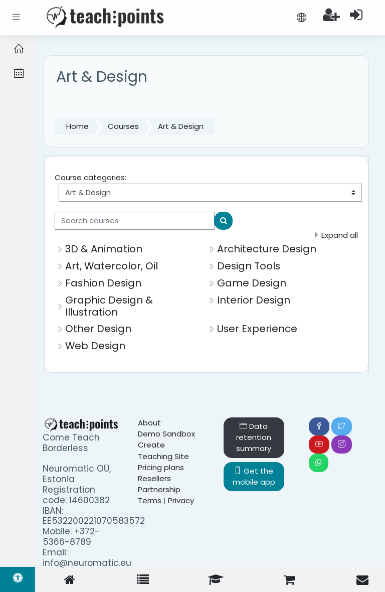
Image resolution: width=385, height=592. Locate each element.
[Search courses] (135, 221)
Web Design (95, 346)
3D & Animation (103, 249)
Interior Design (253, 300)
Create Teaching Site (163, 450)
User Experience (257, 329)
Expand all (339, 235)
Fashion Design (103, 283)
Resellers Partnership (159, 484)
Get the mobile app (254, 476)
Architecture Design (266, 249)
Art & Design (181, 126)
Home (77, 126)
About (149, 422)
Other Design (98, 329)
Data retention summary (253, 437)
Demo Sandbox (166, 433)
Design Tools (248, 266)
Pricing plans (161, 467)
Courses (123, 126)
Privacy (181, 500)
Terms (149, 500)
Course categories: (90, 177)
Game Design (251, 283)
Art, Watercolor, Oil (111, 266)
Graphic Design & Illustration (109, 306)
